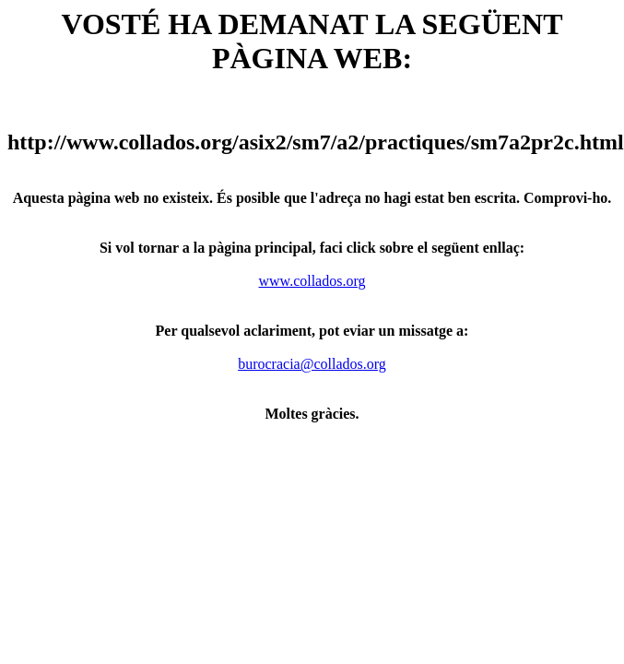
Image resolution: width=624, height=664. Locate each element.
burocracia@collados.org (312, 364)
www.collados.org (312, 281)
